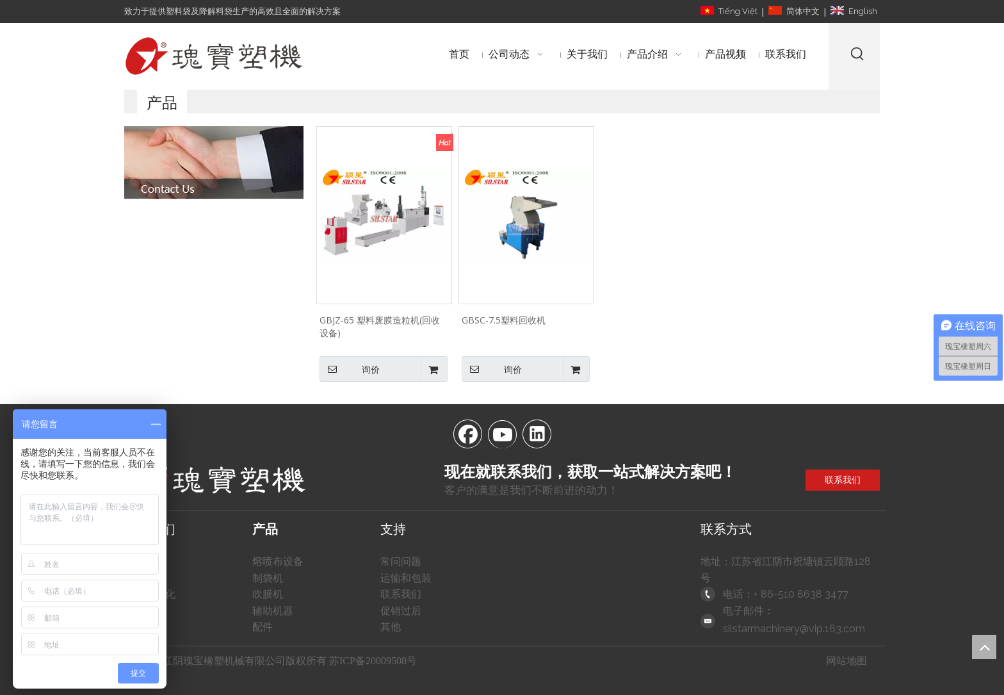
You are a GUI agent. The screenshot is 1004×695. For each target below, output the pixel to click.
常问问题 (400, 561)
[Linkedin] (536, 433)
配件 (262, 627)
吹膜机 (267, 594)
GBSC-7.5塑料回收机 (504, 320)
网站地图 (846, 661)
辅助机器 (272, 611)
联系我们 (843, 480)
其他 (390, 627)
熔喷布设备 (278, 561)
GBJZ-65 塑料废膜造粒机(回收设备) (380, 326)
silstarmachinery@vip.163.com (794, 629)
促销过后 (400, 611)
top (984, 647)
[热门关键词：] (858, 53)
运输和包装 (406, 578)
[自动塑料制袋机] (214, 162)
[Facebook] (467, 433)
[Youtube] (502, 433)
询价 (350, 369)
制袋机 (267, 578)
